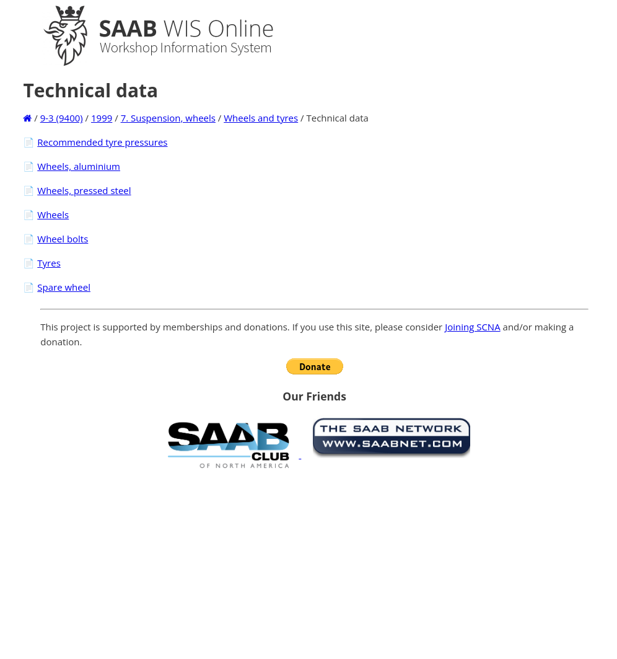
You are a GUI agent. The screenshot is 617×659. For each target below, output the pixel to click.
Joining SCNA (473, 327)
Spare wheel (63, 287)
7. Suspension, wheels (168, 118)
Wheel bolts (62, 238)
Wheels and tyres (261, 118)
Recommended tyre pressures (102, 142)
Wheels (53, 214)
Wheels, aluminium (78, 166)
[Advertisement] (315, 563)
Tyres (48, 263)
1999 (101, 118)
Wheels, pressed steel (84, 190)
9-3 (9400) (61, 118)
